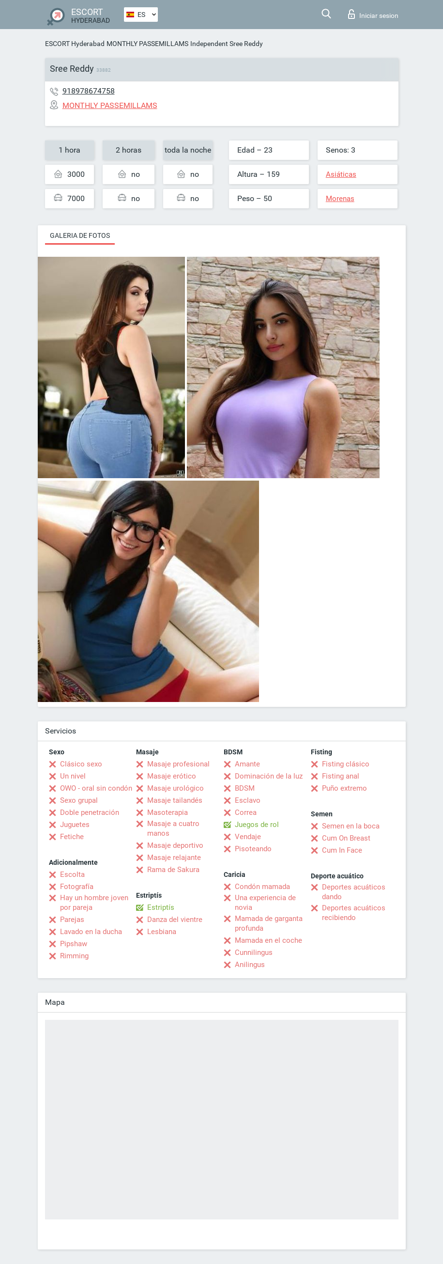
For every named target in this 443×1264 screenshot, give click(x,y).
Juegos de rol (257, 824)
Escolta (72, 874)
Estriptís (160, 907)
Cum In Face (342, 850)
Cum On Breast (346, 838)
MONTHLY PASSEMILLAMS (147, 43)
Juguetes (75, 824)
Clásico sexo (81, 764)
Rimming (74, 956)
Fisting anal (340, 776)
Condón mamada (262, 886)
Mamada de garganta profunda (269, 923)
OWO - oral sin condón (96, 788)
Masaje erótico (171, 776)
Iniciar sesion (373, 14)
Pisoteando (253, 848)
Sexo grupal (79, 800)
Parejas (72, 919)
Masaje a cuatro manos (173, 828)
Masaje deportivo (175, 845)
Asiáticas (341, 174)
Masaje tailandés (174, 800)
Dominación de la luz (269, 776)
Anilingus (250, 964)
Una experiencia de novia (265, 902)
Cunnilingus (254, 952)
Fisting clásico (345, 764)
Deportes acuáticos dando (353, 892)
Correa (246, 812)
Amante (247, 764)
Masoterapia (167, 812)
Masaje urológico (175, 788)
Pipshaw (73, 943)
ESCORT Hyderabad (75, 43)
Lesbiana (161, 931)
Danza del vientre (174, 919)
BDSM (245, 788)
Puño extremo (344, 788)
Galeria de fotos (80, 235)
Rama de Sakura (173, 869)
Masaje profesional (178, 764)
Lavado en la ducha (91, 931)
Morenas (340, 198)
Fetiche (72, 836)
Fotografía (76, 886)
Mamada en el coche (268, 940)
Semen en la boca (351, 826)
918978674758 (88, 90)
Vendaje (248, 836)
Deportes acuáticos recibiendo (353, 913)
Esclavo (247, 800)
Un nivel (73, 776)
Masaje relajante (174, 857)
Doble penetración (89, 812)
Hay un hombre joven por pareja (94, 902)
